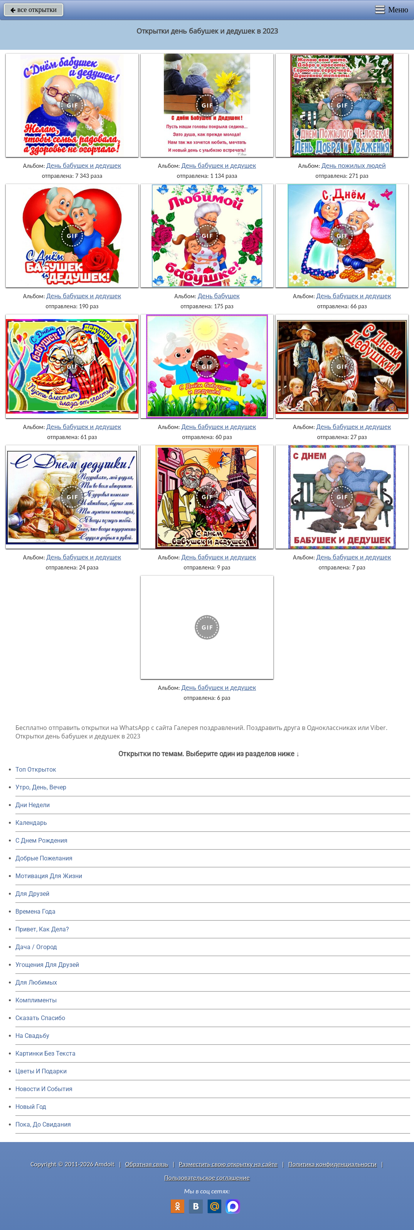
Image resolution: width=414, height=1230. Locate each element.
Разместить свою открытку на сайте (228, 1164)
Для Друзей (32, 893)
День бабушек (219, 295)
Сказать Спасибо (40, 1018)
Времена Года (35, 911)
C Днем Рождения (41, 840)
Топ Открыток (35, 769)
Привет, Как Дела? (42, 929)
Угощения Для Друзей (47, 964)
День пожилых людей (353, 165)
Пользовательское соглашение (206, 1178)
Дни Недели (32, 805)
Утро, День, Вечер (40, 787)
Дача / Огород (36, 947)
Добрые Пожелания (43, 858)
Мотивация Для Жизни (48, 876)
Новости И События (43, 1089)
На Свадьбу (32, 1035)
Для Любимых (36, 982)
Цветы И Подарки (41, 1071)
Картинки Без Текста (45, 1053)
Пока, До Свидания (43, 1124)
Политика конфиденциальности (332, 1164)
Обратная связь (146, 1164)
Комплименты (36, 1000)
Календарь (31, 822)
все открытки (33, 10)
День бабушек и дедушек (83, 165)
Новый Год (30, 1106)
